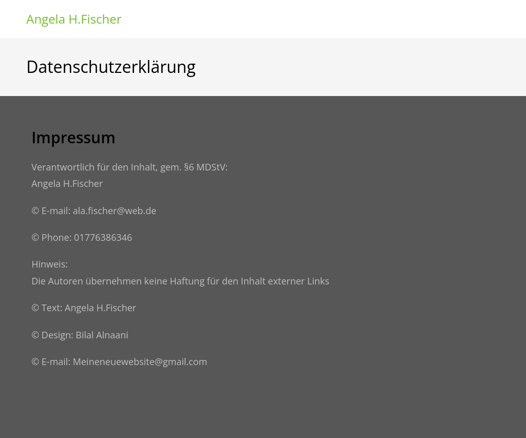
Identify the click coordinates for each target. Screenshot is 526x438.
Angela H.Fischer (73, 18)
